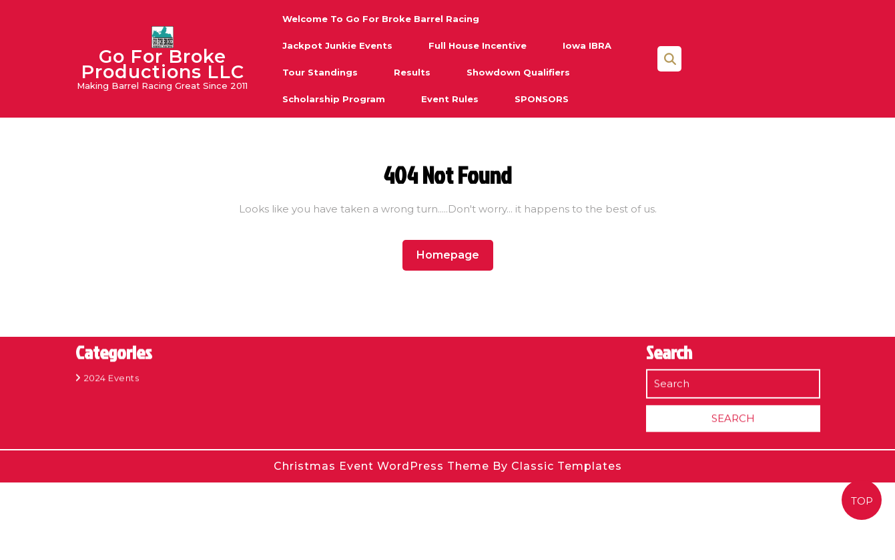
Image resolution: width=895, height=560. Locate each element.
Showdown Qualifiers (518, 72)
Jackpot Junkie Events (337, 45)
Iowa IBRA (587, 45)
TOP (862, 501)
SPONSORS (542, 99)
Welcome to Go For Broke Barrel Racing (380, 18)
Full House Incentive (477, 45)
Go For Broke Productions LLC (162, 64)
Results (412, 72)
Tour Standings (320, 72)
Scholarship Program (333, 99)
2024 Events (111, 371)
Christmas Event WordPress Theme (383, 466)
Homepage (453, 254)
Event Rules (450, 99)
